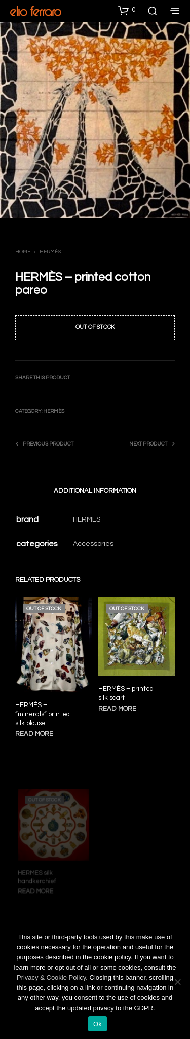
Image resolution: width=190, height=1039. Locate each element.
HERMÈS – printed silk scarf (126, 691)
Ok (97, 1024)
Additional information (95, 490)
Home (22, 251)
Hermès (50, 251)
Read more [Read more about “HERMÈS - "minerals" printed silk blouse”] (34, 734)
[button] (126, 10)
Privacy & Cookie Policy (51, 977)
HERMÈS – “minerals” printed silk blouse (42, 714)
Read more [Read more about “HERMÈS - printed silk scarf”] (118, 706)
